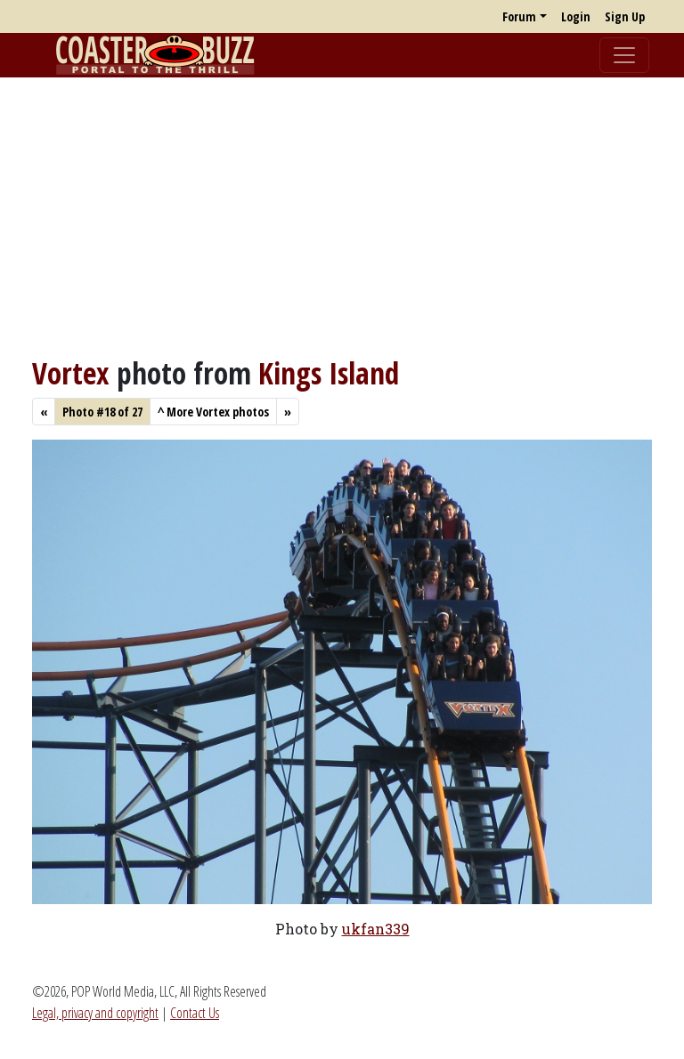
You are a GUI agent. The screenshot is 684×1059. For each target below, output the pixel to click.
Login (575, 16)
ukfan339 (376, 928)
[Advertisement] (342, 216)
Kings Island (328, 372)
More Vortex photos (213, 411)
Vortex (71, 372)
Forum (519, 16)
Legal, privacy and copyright (95, 1013)
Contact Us (194, 1013)
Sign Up (625, 16)
